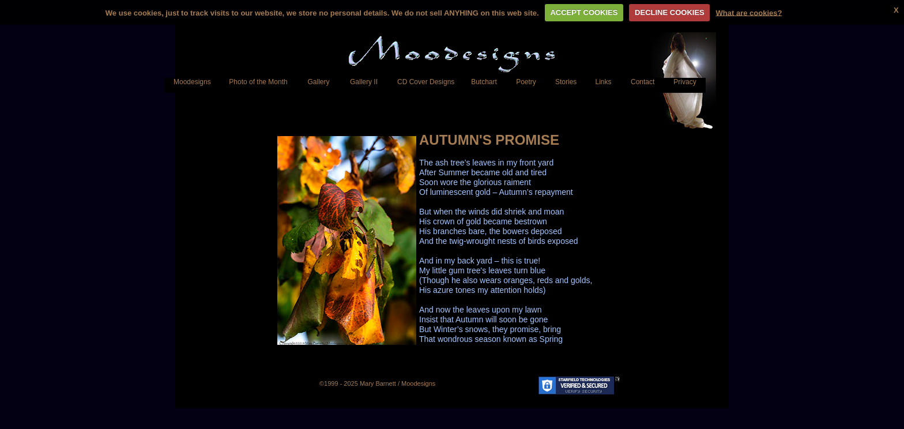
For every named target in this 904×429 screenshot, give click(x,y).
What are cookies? (749, 12)
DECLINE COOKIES (670, 12)
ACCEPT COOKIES (583, 12)
